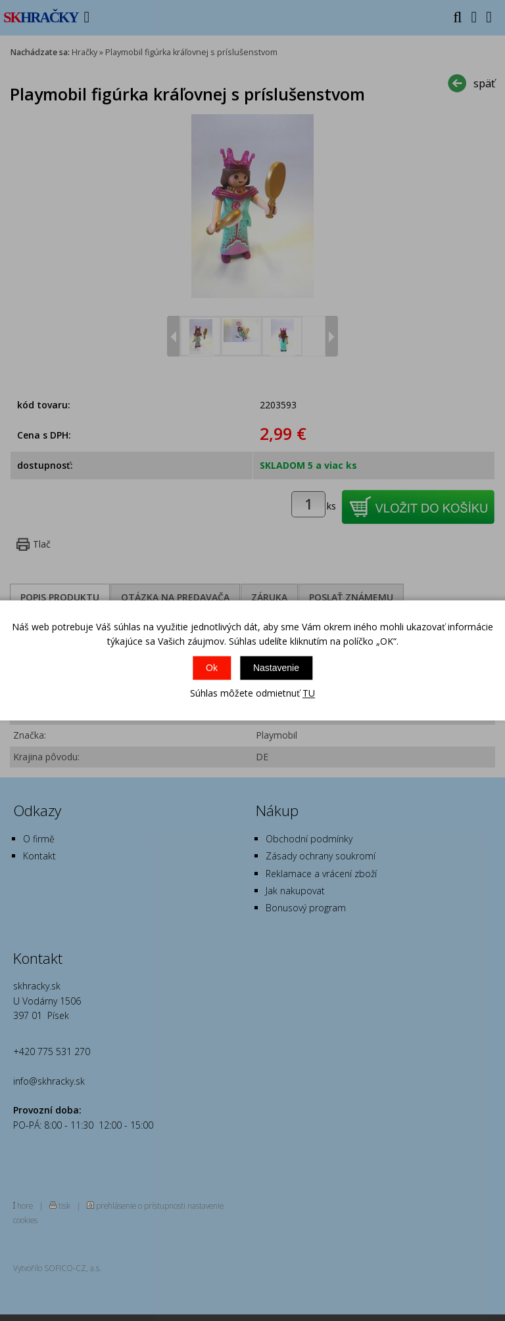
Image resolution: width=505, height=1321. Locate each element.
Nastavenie (276, 667)
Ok (212, 667)
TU (308, 693)
